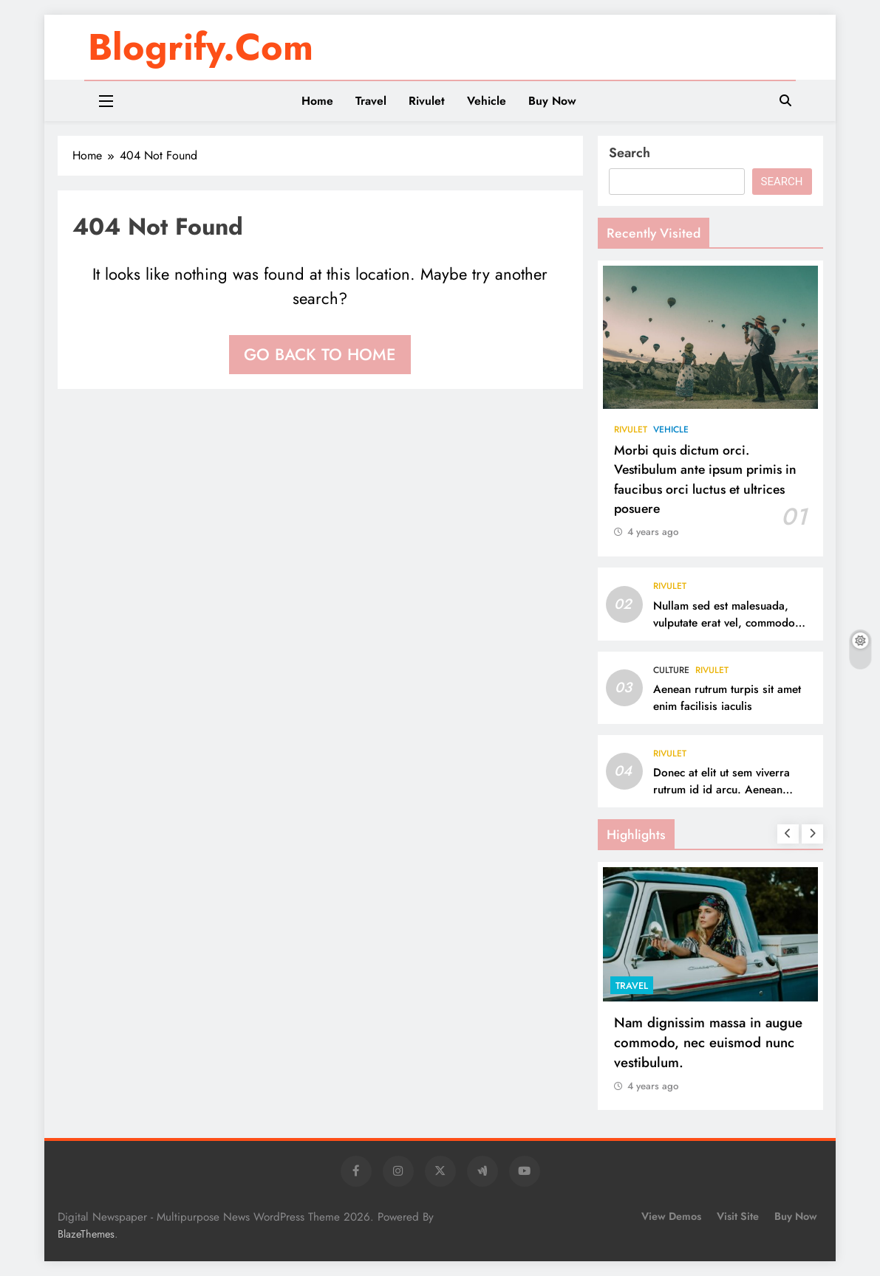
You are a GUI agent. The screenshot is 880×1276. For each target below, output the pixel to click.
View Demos (671, 1216)
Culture (671, 670)
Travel (370, 100)
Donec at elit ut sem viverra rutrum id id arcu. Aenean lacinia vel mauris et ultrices (722, 790)
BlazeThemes (86, 1234)
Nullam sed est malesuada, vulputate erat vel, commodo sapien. (724, 623)
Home (317, 100)
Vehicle (486, 100)
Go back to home (320, 354)
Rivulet (427, 100)
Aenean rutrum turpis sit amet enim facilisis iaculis (727, 697)
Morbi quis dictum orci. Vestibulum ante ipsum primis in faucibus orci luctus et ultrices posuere (705, 479)
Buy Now (552, 100)
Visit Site (738, 1216)
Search (629, 152)
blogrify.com (200, 47)
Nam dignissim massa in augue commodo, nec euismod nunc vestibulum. (708, 1042)
